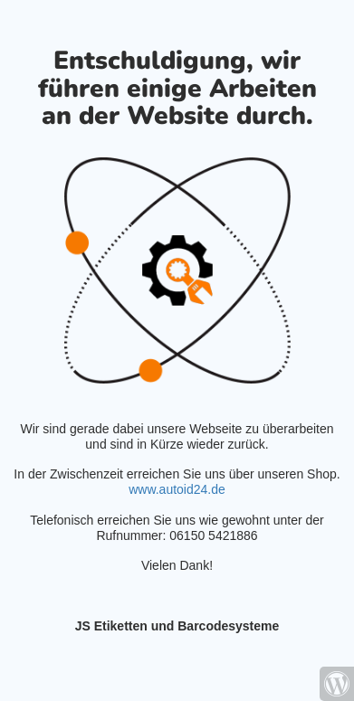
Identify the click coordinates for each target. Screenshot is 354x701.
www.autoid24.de (177, 489)
